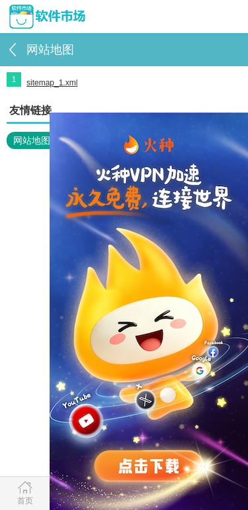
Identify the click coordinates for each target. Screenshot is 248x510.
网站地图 (31, 140)
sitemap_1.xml (51, 82)
